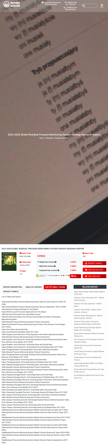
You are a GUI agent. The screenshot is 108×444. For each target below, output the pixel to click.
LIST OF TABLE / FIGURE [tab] (55, 287)
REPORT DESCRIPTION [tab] (12, 287)
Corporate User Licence (48, 270)
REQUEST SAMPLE (93, 263)
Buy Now (73, 276)
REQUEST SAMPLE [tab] (10, 291)
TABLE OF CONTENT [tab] (33, 287)
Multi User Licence (46, 266)
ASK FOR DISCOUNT (94, 270)
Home (41, 138)
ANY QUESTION (92, 276)
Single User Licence (46, 262)
